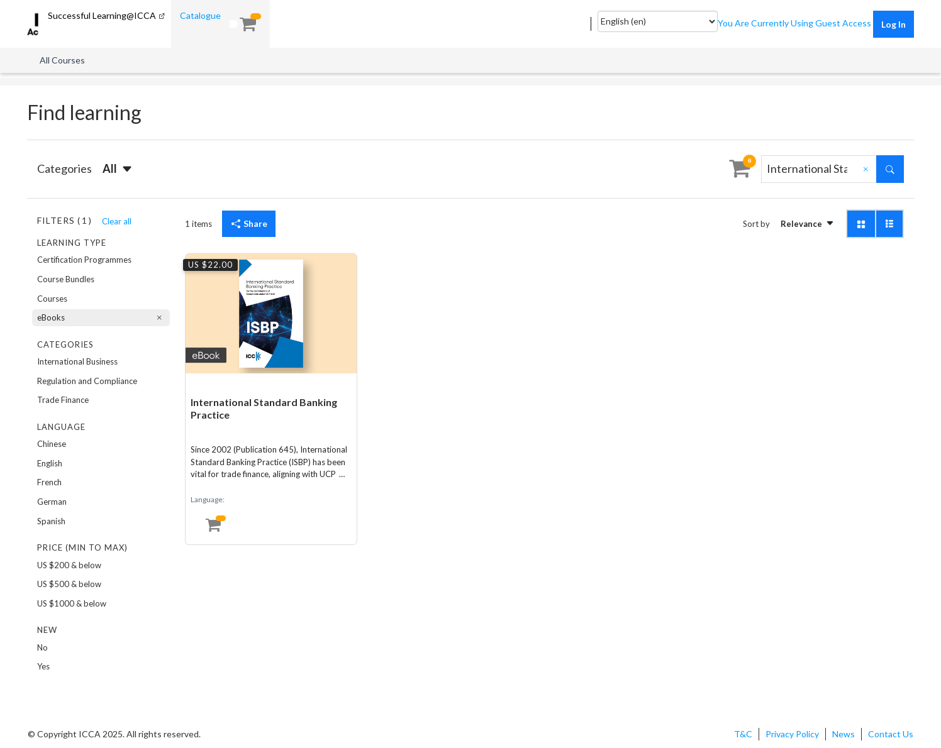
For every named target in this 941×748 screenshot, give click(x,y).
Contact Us (890, 734)
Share (248, 223)
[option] (101, 259)
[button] (118, 169)
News (843, 734)
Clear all (116, 221)
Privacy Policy (792, 734)
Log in (893, 24)
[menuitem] (170, 15)
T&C (743, 734)
